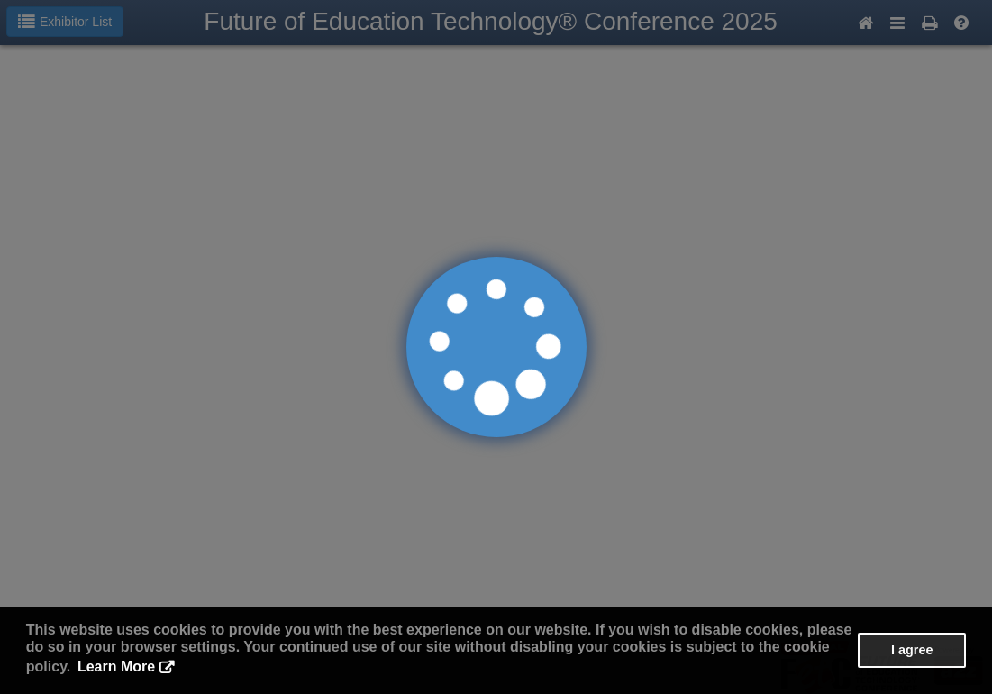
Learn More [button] (116, 666)
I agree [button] (912, 650)
